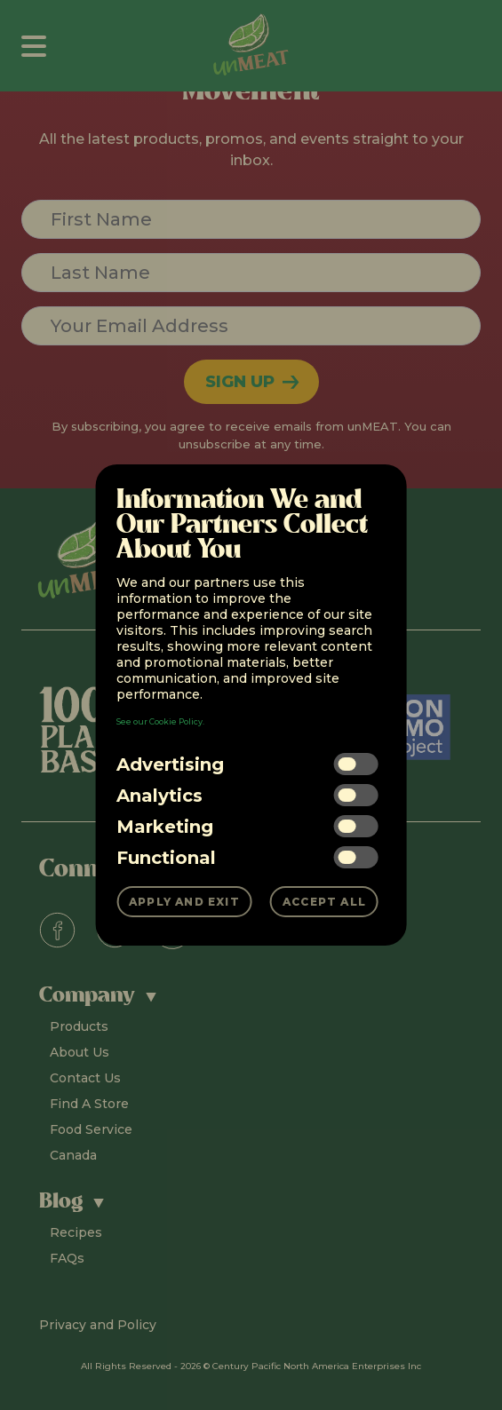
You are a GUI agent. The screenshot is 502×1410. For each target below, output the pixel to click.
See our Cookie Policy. (160, 721)
